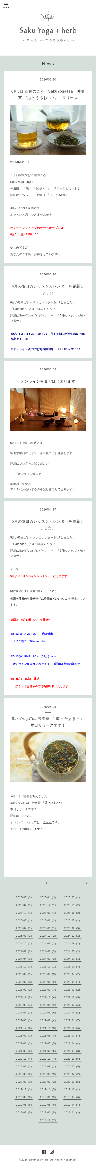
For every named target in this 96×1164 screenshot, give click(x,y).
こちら (26, 815)
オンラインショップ (23, 227)
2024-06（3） (49, 951)
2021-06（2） (25, 1043)
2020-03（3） (25, 1081)
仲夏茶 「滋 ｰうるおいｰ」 (54, 195)
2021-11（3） (49, 1028)
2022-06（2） (25, 1012)
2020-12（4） (25, 1058)
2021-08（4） (49, 1035)
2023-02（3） (49, 989)
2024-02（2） (49, 958)
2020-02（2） (49, 1081)
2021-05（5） (49, 1043)
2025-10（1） (25, 913)
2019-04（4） (73, 1104)
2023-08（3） (49, 974)
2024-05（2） (73, 951)
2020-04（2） (73, 1074)
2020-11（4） (49, 1058)
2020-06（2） (25, 1074)
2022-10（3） (73, 997)
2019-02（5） (49, 1112)
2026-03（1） (73, 897)
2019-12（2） (25, 1089)
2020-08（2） (49, 1066)
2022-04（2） (73, 1012)
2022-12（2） (25, 997)
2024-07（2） (25, 951)
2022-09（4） (25, 1005)
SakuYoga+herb (38, 1159)
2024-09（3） (49, 943)
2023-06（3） (25, 982)
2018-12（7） (49, 1120)
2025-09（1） (49, 913)
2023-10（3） (73, 966)
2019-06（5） (25, 1104)
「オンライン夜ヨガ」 (30, 473)
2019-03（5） (25, 1112)
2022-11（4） (49, 997)
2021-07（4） (73, 1035)
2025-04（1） (25, 928)
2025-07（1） (25, 920)
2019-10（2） (73, 1089)
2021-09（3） (25, 1035)
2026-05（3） (25, 897)
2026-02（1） (25, 905)
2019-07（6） (73, 1097)
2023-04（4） (73, 982)
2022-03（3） (25, 1020)
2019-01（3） (73, 1112)
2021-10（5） (73, 1028)
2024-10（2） (25, 943)
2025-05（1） (73, 920)
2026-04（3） (49, 897)
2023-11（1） (49, 966)
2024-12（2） (49, 935)
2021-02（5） (49, 1051)
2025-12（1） (49, 905)
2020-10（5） (73, 1058)
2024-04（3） (25, 958)
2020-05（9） (49, 1074)
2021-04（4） (73, 1043)
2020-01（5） (73, 1081)
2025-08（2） (73, 913)
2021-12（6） (25, 1028)
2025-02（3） (73, 928)
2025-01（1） (25, 935)
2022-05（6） (49, 1012)
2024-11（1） (73, 935)
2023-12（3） (25, 966)
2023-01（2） (73, 989)
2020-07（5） (73, 1066)
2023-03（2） (25, 989)
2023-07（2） (73, 974)
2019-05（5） (49, 1104)
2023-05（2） (49, 982)
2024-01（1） (73, 958)
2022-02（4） (49, 1020)
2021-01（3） (73, 1051)
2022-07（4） (73, 1005)
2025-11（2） (73, 905)
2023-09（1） (25, 974)
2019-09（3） (25, 1097)
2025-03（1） (49, 928)
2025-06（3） (49, 920)
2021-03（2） (25, 1051)
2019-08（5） (49, 1097)
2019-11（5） (49, 1089)
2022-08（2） (49, 1005)
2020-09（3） (25, 1066)
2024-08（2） (73, 943)
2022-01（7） (73, 1020)
